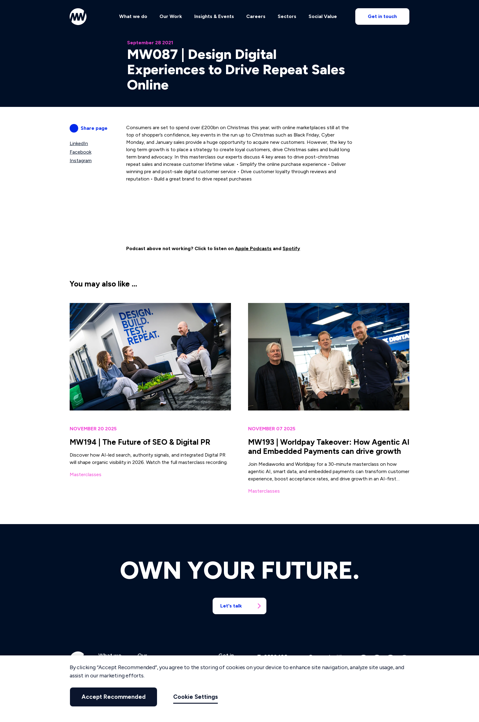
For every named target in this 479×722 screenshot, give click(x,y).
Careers (255, 17)
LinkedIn (79, 143)
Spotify (291, 248)
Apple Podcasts (253, 248)
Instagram (81, 160)
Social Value (323, 17)
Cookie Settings (187, 696)
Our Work (170, 17)
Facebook (80, 152)
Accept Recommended (109, 696)
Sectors (287, 17)
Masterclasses (85, 474)
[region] (239, 688)
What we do (133, 17)
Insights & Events (214, 17)
